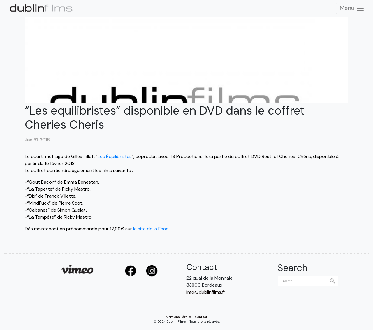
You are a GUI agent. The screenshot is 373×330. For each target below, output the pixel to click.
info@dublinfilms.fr (205, 292)
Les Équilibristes (115, 156)
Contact (201, 317)
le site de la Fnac (150, 229)
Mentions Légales (179, 317)
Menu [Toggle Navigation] (352, 8)
